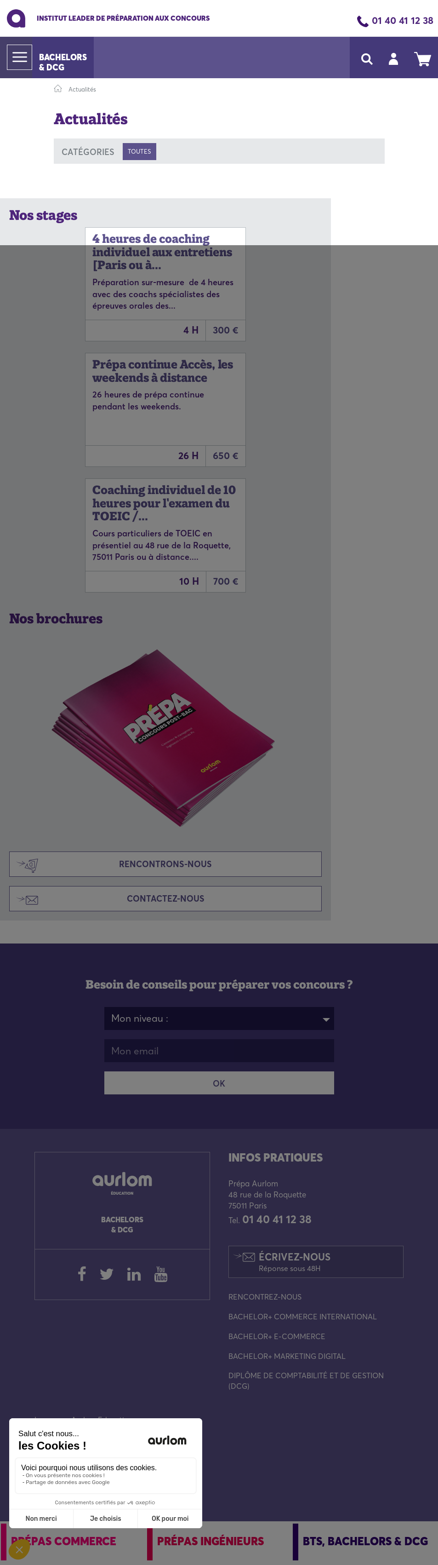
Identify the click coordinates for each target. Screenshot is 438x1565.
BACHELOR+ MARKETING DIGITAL (287, 1356)
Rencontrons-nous (111, 865)
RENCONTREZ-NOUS (264, 1296)
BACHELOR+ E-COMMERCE (276, 1336)
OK (219, 1083)
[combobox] (219, 1018)
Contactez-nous (107, 899)
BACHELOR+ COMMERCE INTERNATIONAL (302, 1316)
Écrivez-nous (294, 1262)
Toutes (139, 151)
